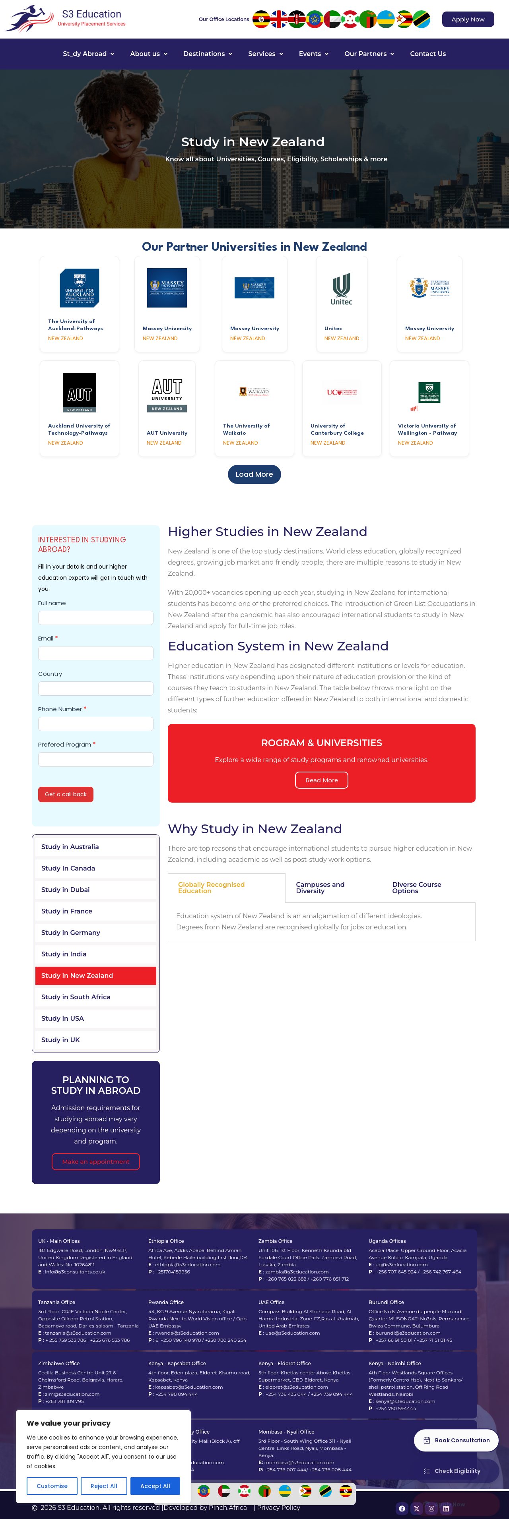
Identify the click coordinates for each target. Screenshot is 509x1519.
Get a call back (66, 794)
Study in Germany (70, 933)
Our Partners (369, 54)
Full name (52, 603)
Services (265, 54)
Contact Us (428, 54)
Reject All (104, 1486)
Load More (254, 474)
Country (50, 674)
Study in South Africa (76, 997)
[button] (88, 54)
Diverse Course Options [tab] (416, 888)
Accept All (155, 1486)
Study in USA (62, 1018)
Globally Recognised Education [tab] (211, 888)
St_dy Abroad (88, 54)
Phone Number (62, 709)
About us (148, 54)
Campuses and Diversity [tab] (320, 888)
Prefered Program (67, 744)
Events (314, 54)
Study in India (64, 954)
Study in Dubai (65, 890)
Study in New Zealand (77, 975)
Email (48, 638)
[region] (103, 1456)
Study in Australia (70, 847)
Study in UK (60, 1040)
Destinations (207, 54)
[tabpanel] (322, 922)
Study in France (66, 911)
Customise (52, 1486)
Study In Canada (68, 868)
